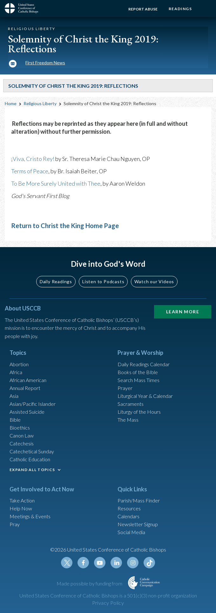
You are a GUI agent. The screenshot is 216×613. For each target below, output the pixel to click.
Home (11, 103)
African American (28, 380)
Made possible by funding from (90, 583)
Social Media (131, 532)
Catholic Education (30, 459)
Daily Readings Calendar (144, 364)
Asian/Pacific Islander (33, 404)
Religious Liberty (40, 103)
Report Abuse (143, 9)
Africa (16, 372)
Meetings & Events (30, 516)
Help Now (21, 508)
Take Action (22, 500)
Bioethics (20, 428)
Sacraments (131, 404)
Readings (180, 8)
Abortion (19, 364)
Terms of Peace (29, 171)
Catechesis (22, 443)
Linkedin (116, 562)
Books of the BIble (138, 372)
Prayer (125, 388)
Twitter (66, 562)
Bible (15, 420)
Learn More (182, 311)
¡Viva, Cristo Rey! (33, 158)
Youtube (99, 562)
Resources (129, 508)
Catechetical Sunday (32, 451)
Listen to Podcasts (103, 281)
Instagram (132, 562)
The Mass (128, 420)
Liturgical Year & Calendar (145, 396)
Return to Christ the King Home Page (65, 225)
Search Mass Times (138, 380)
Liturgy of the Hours (139, 412)
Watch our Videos (154, 281)
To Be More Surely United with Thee (55, 183)
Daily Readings (56, 281)
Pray (15, 524)
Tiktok (149, 562)
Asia (14, 396)
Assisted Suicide (27, 412)
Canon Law (22, 435)
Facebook (83, 562)
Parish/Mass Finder (139, 500)
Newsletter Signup (138, 524)
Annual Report (25, 388)
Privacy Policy (108, 603)
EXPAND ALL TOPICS (32, 469)
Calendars (128, 516)
